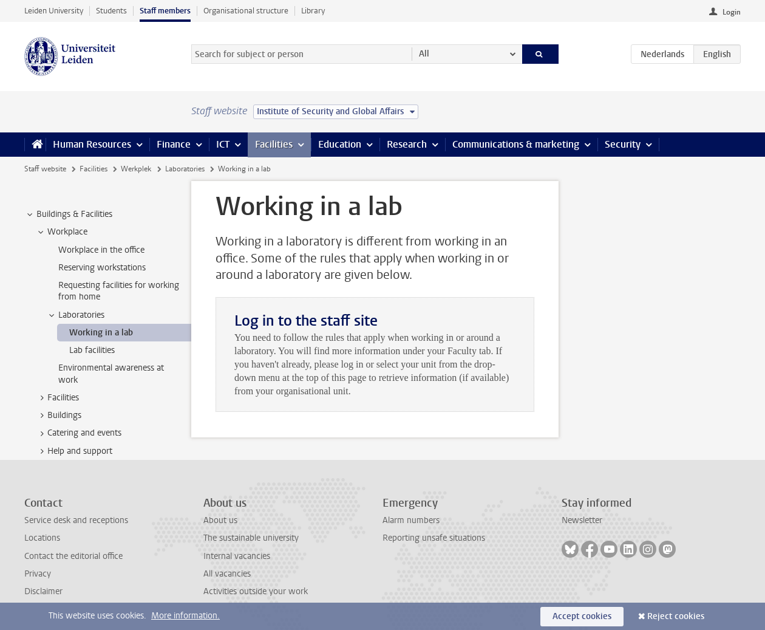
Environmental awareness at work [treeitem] (111, 373)
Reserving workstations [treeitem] (102, 267)
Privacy (37, 574)
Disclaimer (43, 591)
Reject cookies (675, 616)
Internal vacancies (236, 556)
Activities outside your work (255, 591)
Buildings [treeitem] (58, 415)
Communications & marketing (515, 144)
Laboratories (185, 169)
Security (623, 144)
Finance (174, 144)
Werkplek (136, 169)
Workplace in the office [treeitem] (101, 250)
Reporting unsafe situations (433, 538)
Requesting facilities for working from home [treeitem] (118, 291)
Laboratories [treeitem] (75, 315)
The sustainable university (251, 538)
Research (407, 144)
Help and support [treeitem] (74, 451)
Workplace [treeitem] (61, 232)
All (424, 54)
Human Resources (92, 144)
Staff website (45, 169)
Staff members (165, 10)
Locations (42, 538)
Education (339, 144)
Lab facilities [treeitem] (92, 350)
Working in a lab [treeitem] (101, 332)
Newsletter (582, 520)
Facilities (274, 144)
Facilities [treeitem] (57, 398)
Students (111, 10)
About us (220, 520)
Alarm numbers (411, 520)
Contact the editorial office (73, 556)
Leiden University (53, 10)
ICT (222, 144)
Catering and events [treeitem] (78, 433)
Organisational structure (245, 10)
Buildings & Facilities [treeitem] (68, 214)
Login (731, 12)
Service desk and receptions (76, 520)
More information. (185, 615)
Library (313, 10)
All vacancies (227, 574)
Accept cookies (581, 616)
